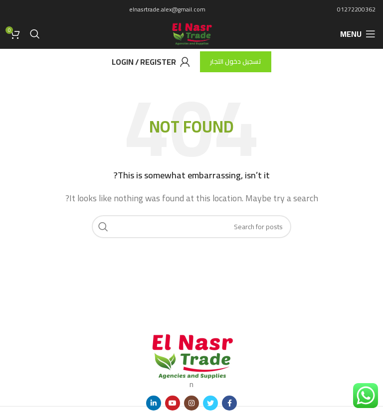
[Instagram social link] (191, 403)
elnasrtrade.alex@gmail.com (167, 9)
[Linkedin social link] (153, 403)
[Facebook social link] (229, 403)
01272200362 (356, 9)
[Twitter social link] (210, 403)
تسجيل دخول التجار (235, 61)
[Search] (35, 34)
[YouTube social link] (172, 403)
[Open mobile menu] (358, 34)
